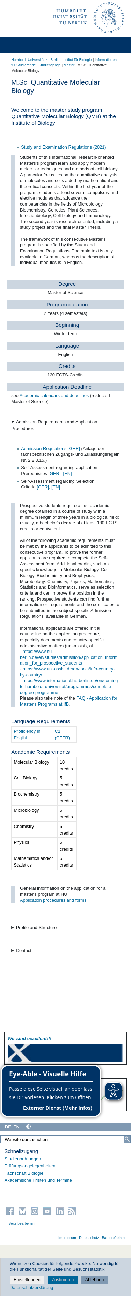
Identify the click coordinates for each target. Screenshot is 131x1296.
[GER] (55, 473)
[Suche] (127, 1139)
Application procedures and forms (53, 900)
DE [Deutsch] (8, 1126)
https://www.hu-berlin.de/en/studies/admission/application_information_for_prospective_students (69, 657)
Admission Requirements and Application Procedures (54, 425)
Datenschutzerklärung (31, 1287)
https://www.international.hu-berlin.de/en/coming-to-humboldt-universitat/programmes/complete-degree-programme (69, 686)
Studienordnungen (23, 1158)
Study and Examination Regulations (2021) (63, 147)
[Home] (25, 45)
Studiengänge (50, 65)
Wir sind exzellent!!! (29, 1038)
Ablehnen (94, 1279)
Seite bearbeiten (21, 1223)
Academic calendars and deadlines (55, 395)
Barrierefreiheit (113, 1238)
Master (69, 65)
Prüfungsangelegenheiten (30, 1165)
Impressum (67, 1238)
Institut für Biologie (77, 60)
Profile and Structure (36, 927)
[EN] (67, 473)
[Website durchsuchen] (65, 1139)
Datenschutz (89, 1238)
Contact (23, 950)
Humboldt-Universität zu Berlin (35, 60)
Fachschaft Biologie (24, 1173)
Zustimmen (63, 1279)
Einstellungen (27, 1279)
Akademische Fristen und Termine (38, 1180)
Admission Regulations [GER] (51, 448)
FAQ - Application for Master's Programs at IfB (68, 701)
